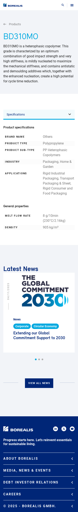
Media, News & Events (38, 470)
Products (12, 24)
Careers (38, 494)
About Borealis (38, 459)
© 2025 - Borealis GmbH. (38, 506)
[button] (36, 359)
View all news (39, 383)
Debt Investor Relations (38, 482)
